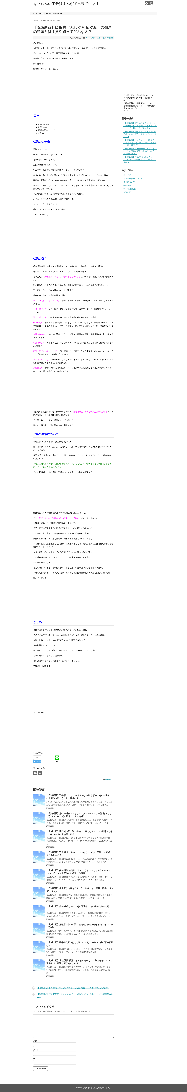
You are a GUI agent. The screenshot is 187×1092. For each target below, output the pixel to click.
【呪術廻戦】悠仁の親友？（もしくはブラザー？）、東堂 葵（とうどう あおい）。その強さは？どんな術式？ (140, 125)
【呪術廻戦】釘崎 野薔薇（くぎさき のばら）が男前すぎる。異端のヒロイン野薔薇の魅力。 (72, 995)
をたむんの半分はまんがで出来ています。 (68, 4)
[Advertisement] (73, 89)
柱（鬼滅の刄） (130, 189)
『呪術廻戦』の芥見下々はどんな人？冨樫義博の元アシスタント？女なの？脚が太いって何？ (139, 105)
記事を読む (50, 808)
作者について (129, 182)
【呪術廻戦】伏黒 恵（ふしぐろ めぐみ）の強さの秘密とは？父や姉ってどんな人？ (139, 159)
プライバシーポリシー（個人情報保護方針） (47, 13)
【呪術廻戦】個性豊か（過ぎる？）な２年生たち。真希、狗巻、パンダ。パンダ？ (139, 134)
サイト (36, 1059)
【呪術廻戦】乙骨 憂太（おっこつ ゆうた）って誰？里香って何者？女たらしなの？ (70, 988)
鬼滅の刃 (127, 192)
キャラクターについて (94, 38)
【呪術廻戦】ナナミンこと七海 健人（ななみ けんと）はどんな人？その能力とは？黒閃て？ (139, 142)
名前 (35, 1041)
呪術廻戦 (109, 38)
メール (36, 1050)
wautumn (109, 779)
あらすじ (127, 175)
